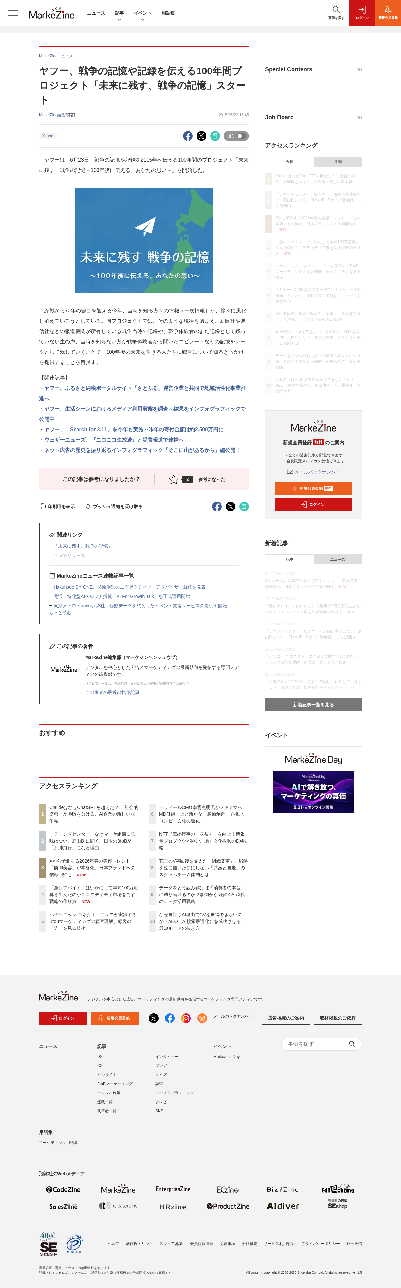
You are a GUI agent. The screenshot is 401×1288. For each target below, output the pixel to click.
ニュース (96, 13)
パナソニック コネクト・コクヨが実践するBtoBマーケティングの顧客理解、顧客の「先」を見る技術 (93, 921)
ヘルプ (113, 1243)
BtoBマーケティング (115, 1087)
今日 (289, 162)
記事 (119, 13)
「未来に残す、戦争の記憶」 (83, 546)
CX (100, 1069)
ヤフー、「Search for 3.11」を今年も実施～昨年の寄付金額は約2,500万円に (133, 429)
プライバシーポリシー (320, 1243)
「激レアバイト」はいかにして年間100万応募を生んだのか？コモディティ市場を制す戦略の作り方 (93, 894)
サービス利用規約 (279, 1243)
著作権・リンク (139, 1243)
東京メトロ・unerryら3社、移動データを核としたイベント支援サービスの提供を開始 (140, 605)
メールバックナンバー (313, 472)
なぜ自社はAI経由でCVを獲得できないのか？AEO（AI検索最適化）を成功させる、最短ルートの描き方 (202, 921)
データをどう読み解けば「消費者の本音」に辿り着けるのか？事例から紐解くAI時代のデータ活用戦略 (202, 894)
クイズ (161, 1078)
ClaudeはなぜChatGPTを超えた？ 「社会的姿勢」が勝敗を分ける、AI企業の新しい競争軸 (93, 814)
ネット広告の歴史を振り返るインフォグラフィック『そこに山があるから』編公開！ (142, 450)
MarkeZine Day (226, 1060)
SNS (159, 1115)
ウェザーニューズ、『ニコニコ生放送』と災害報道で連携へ (114, 440)
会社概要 (249, 1243)
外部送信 (354, 1243)
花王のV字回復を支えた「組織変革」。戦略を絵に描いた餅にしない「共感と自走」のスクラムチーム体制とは (203, 867)
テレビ (161, 1106)
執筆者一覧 (107, 1115)
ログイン (312, 504)
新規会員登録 (312, 488)
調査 (159, 1087)
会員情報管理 (201, 1243)
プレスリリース (69, 555)
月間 (338, 162)
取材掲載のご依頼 (338, 1022)
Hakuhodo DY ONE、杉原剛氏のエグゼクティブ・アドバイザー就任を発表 (130, 587)
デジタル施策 (108, 1096)
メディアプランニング (174, 1096)
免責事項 (227, 1243)
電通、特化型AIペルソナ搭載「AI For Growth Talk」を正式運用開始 (122, 596)
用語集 (168, 13)
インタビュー (167, 1060)
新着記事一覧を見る (313, 704)
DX (100, 1060)
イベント (143, 13)
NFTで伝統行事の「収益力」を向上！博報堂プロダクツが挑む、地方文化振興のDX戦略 (203, 841)
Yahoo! (48, 136)
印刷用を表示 (57, 506)
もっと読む (60, 612)
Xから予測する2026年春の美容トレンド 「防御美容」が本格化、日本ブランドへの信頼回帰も (92, 867)
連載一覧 (105, 1106)
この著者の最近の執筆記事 (112, 692)
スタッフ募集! (171, 1243)
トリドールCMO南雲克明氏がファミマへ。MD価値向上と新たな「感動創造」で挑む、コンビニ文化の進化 (203, 814)
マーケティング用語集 (58, 1146)
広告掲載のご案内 (286, 1022)
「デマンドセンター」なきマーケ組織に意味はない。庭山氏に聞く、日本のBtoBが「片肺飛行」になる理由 (92, 841)
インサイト (107, 1078)
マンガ (161, 1069)
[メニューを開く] (13, 13)
